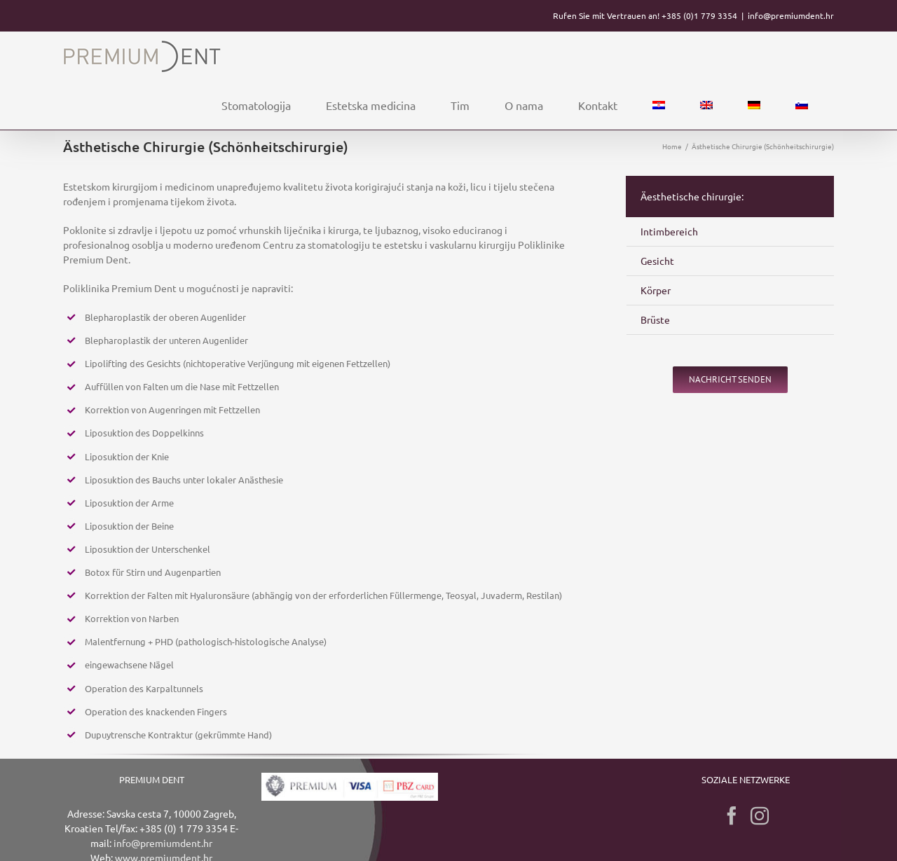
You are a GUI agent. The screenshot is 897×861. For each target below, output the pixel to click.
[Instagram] (760, 815)
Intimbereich (669, 231)
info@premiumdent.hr (791, 15)
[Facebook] (732, 815)
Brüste (655, 319)
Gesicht (657, 260)
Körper (656, 290)
